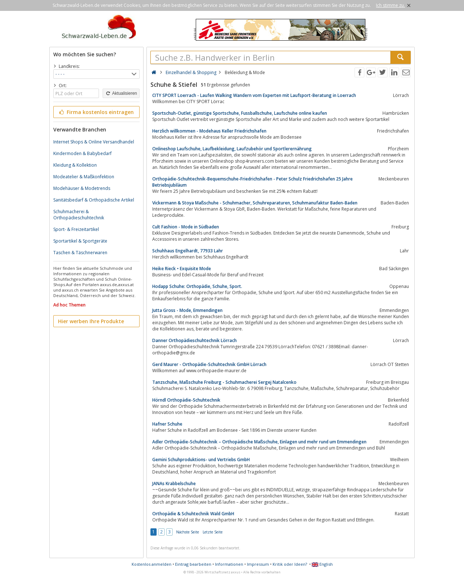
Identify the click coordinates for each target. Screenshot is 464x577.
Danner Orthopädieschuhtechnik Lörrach (194, 340)
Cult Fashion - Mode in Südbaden (185, 227)
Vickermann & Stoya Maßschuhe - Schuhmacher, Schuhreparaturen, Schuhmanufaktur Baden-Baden (254, 203)
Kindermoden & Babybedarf (82, 153)
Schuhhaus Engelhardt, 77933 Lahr (187, 251)
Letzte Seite (213, 532)
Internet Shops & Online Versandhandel (93, 142)
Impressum (258, 564)
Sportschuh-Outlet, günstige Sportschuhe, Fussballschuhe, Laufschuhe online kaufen (239, 113)
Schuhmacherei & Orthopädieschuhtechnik (78, 214)
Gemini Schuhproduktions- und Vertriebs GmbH (201, 459)
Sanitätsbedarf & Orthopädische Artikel (93, 200)
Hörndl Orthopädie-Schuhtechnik (186, 400)
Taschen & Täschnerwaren (80, 252)
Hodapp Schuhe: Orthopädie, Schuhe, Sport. (197, 286)
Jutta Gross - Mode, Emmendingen (187, 310)
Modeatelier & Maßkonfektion (83, 177)
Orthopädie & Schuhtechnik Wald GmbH (193, 514)
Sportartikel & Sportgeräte (80, 241)
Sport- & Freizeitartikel (76, 229)
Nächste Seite (187, 532)
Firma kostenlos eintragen (96, 112)
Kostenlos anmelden (151, 564)
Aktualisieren (121, 93)
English (322, 564)
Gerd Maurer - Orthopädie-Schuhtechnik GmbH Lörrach (209, 364)
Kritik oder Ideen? (290, 564)
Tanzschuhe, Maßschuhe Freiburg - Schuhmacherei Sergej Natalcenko (224, 382)
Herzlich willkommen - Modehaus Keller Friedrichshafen (209, 131)
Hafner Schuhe (167, 424)
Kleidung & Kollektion (75, 165)
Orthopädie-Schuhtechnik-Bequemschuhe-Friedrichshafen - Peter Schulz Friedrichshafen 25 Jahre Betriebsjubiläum (252, 182)
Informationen (229, 564)
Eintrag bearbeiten (193, 564)
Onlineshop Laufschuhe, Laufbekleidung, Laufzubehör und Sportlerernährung (232, 149)
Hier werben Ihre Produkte (91, 321)
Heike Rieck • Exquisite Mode (181, 268)
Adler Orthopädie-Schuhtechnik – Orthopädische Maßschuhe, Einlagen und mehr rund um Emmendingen (259, 442)
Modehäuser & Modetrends (81, 188)
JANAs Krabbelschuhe (174, 483)
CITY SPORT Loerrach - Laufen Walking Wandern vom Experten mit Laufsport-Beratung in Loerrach (254, 95)
